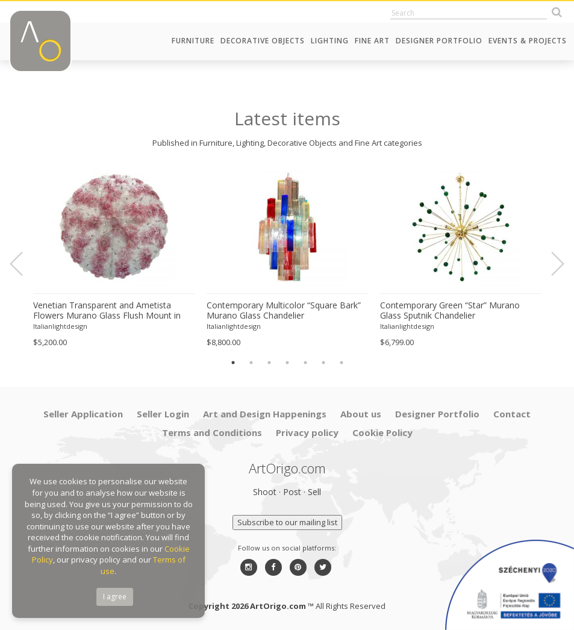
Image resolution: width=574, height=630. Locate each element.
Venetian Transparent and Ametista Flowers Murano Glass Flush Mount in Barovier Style (107, 311)
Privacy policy (307, 432)
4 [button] (287, 363)
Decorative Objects (262, 41)
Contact (512, 414)
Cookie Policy (382, 432)
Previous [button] (23, 264)
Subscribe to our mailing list (287, 522)
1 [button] (233, 363)
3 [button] (269, 363)
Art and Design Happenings (264, 414)
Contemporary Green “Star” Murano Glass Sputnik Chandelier (450, 310)
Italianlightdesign (60, 326)
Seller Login (163, 414)
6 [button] (323, 363)
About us (360, 414)
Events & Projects (527, 41)
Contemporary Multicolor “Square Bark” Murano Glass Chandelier (284, 310)
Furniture (193, 41)
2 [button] (251, 363)
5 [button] (305, 363)
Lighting (330, 41)
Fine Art (372, 41)
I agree (114, 596)
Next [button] (550, 264)
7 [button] (341, 363)
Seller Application (83, 414)
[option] (114, 257)
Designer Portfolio (439, 41)
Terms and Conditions (212, 432)
